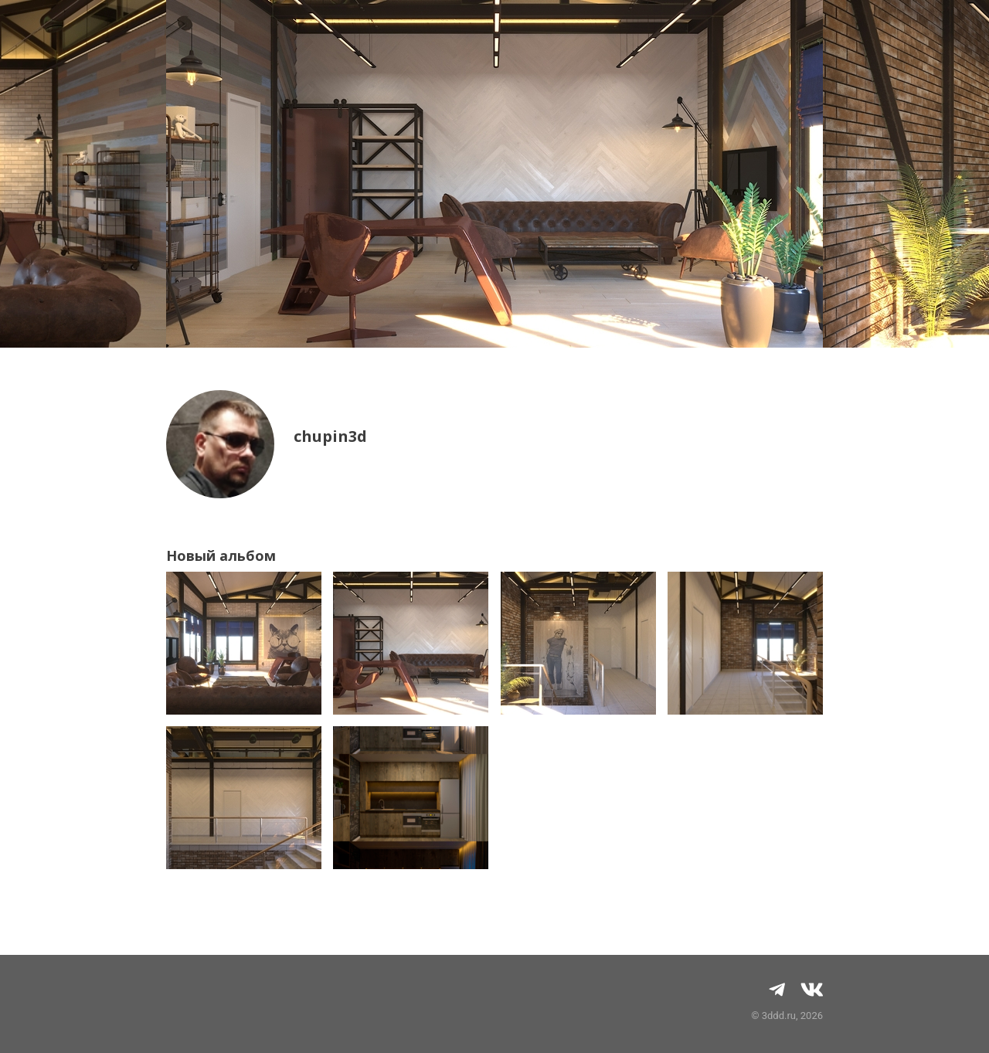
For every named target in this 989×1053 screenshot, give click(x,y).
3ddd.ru (779, 1015)
